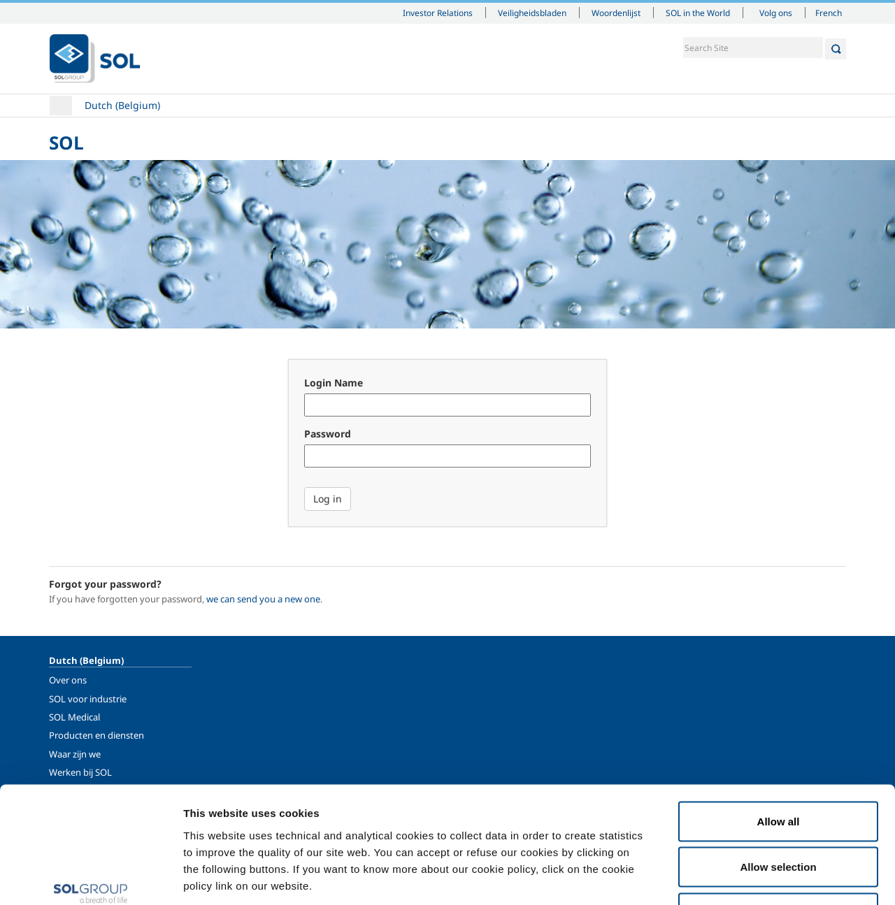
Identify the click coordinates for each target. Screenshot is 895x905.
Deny (779, 813)
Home (61, 105)
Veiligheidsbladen (532, 12)
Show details (726, 877)
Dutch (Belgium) (122, 105)
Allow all (778, 721)
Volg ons (775, 12)
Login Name (333, 382)
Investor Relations (438, 12)
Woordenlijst (616, 12)
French (828, 12)
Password (327, 433)
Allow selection (778, 768)
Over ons (68, 680)
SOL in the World (698, 12)
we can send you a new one (263, 599)
